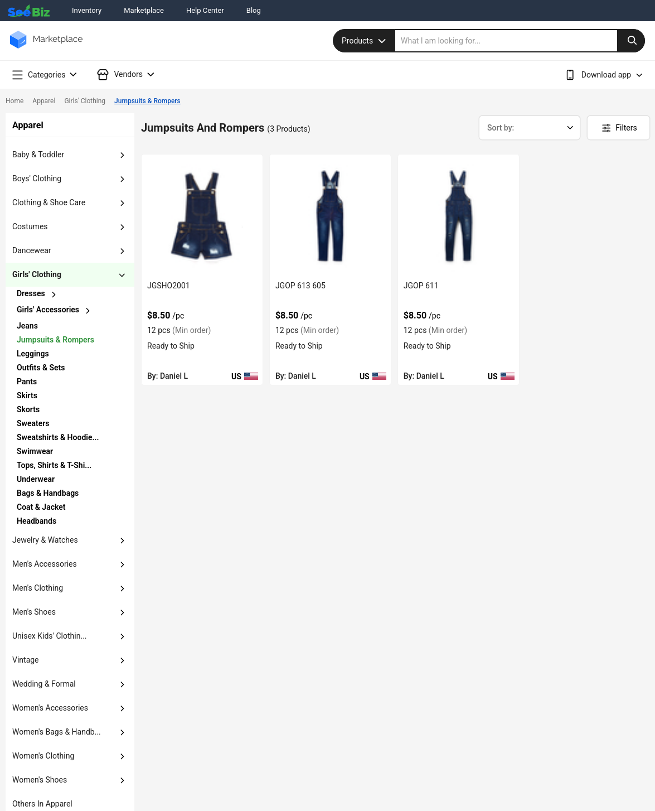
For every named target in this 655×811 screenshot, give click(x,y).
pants (27, 381)
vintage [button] (25, 659)
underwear (36, 479)
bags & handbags (48, 493)
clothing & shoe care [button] (48, 202)
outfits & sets (41, 367)
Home (14, 101)
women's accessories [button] (50, 707)
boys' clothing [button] (36, 178)
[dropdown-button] (122, 155)
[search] (520, 40)
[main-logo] (46, 47)
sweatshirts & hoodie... (58, 437)
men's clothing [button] (37, 587)
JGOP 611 (421, 285)
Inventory (86, 10)
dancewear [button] (31, 250)
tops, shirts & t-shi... (54, 465)
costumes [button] (30, 226)
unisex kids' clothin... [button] (49, 635)
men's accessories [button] (44, 563)
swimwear (35, 451)
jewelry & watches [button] (45, 539)
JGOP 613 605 (300, 285)
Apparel (43, 101)
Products (365, 40)
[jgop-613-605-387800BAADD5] (330, 216)
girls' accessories (48, 309)
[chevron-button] (59, 294)
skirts (27, 395)
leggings (33, 353)
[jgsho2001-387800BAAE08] (202, 216)
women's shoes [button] (39, 779)
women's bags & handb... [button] (56, 731)
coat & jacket (41, 507)
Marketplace (144, 10)
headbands (36, 520)
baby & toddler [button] (38, 154)
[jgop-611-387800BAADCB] (458, 216)
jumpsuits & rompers (55, 339)
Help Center (205, 10)
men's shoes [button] (34, 611)
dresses (31, 293)
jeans (27, 325)
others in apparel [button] (42, 803)
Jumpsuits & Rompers (147, 101)
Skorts (28, 409)
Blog (253, 10)
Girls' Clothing (84, 101)
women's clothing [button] (43, 755)
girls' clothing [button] (36, 274)
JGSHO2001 (168, 285)
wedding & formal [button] (44, 683)
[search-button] (631, 40)
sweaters (33, 423)
